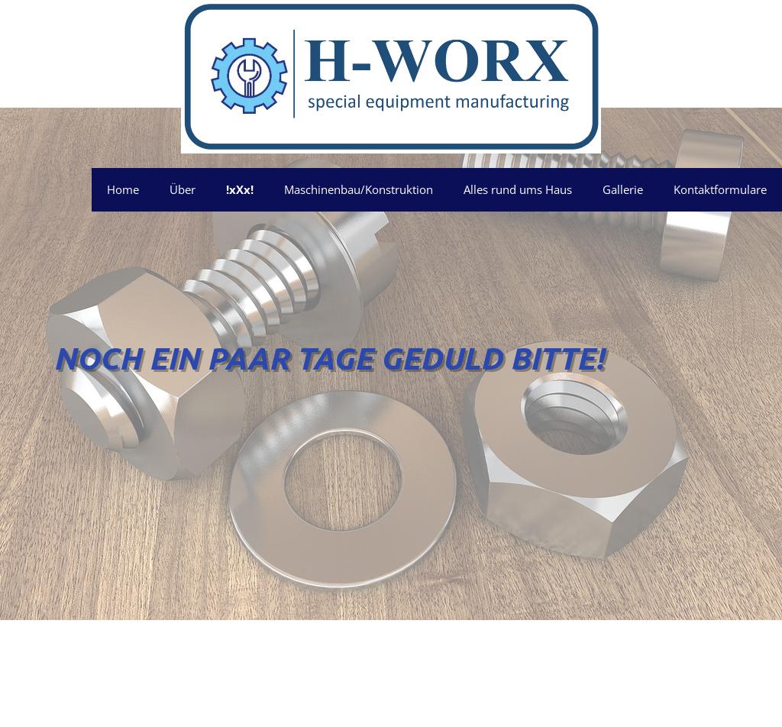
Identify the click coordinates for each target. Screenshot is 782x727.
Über (183, 189)
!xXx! (240, 189)
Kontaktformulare (720, 189)
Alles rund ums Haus (518, 189)
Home (123, 189)
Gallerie (623, 189)
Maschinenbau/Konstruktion (358, 189)
